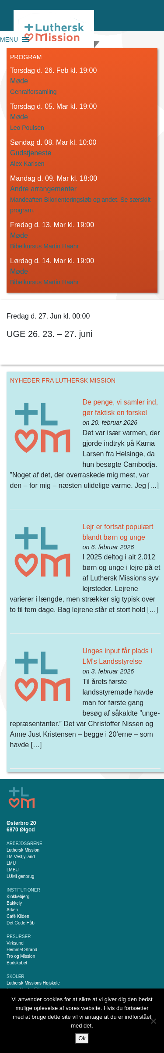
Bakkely (14, 903)
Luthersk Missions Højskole (33, 983)
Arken (12, 909)
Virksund (15, 943)
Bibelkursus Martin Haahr (44, 246)
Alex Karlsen (27, 163)
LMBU (13, 869)
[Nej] (153, 1021)
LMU (11, 863)
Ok (82, 1038)
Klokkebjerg (18, 896)
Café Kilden (18, 916)
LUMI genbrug (20, 876)
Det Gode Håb (21, 922)
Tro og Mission (21, 956)
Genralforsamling (33, 91)
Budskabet (17, 962)
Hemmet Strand (22, 949)
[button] (9, 39)
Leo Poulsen (27, 127)
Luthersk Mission (23, 850)
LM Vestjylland (21, 856)
